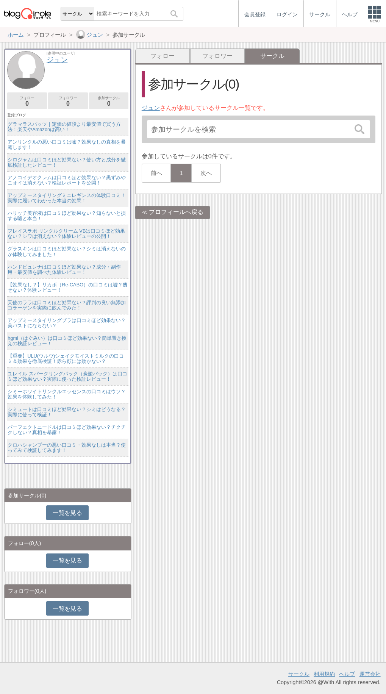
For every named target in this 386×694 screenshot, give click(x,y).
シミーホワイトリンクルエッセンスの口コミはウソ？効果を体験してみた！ (67, 394)
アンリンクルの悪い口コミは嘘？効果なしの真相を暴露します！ (67, 144)
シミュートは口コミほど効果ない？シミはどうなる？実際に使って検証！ (67, 411)
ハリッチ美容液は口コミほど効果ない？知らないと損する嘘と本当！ (67, 215)
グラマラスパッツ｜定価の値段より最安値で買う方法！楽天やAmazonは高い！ (64, 126)
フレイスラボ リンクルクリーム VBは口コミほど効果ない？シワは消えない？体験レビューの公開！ (66, 233)
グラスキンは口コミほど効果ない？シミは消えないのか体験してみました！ (67, 251)
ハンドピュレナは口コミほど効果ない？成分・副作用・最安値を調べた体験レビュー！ (64, 269)
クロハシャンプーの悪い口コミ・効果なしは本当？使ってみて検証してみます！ (67, 447)
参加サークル (109, 101)
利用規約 (324, 674)
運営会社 (370, 674)
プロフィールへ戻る (176, 212)
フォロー (162, 56)
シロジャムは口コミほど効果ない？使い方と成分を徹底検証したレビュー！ (67, 162)
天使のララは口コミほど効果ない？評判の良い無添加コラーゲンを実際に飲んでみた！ (67, 305)
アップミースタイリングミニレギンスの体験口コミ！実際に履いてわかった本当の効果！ (67, 197)
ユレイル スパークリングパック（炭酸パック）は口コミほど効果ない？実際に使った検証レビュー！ (67, 376)
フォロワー (217, 56)
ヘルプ (347, 674)
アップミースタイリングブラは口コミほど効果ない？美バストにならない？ (67, 322)
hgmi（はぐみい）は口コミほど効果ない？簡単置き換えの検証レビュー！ (67, 340)
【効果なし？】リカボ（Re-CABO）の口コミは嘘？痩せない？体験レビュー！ (68, 287)
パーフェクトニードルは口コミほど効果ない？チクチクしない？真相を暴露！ (67, 429)
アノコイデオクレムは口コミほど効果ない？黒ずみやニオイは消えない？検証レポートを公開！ (67, 180)
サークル (298, 674)
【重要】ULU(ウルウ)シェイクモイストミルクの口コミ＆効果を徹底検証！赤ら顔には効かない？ (66, 358)
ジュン (151, 108)
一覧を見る (67, 513)
